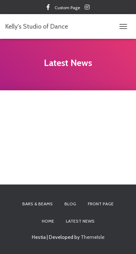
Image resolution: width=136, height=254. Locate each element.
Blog (70, 203)
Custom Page (48, 8)
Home (48, 221)
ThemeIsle (92, 237)
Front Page (101, 203)
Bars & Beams (37, 203)
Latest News (80, 221)
